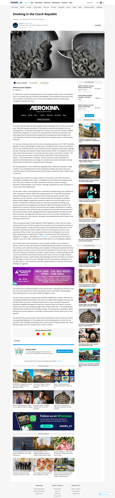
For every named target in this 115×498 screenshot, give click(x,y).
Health (69, 7)
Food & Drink (37, 7)
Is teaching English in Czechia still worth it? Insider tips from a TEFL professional (22, 453)
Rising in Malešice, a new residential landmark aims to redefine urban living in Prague (42, 453)
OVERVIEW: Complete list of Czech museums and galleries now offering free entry (22, 385)
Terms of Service (75, 489)
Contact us (58, 493)
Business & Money (89, 7)
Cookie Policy (76, 493)
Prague (22, 7)
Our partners (57, 496)
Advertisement (70, 103)
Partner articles (43, 434)
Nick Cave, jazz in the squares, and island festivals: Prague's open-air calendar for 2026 (89, 365)
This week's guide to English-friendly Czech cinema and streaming (41, 406)
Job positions (39, 493)
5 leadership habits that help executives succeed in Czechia (21, 473)
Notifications (44, 83)
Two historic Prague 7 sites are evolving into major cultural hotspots (42, 385)
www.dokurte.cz (43, 237)
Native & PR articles (39, 491)
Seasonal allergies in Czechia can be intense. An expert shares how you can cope (63, 453)
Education (61, 7)
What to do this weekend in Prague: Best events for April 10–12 (63, 385)
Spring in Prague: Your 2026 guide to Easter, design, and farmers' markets (88, 305)
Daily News (15, 7)
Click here (60, 361)
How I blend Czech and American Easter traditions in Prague (42, 473)
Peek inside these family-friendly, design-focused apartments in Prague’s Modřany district (63, 474)
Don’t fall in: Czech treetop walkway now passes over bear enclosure (62, 406)
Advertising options (39, 489)
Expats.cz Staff (28, 23)
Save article (33, 83)
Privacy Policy (76, 491)
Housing (53, 7)
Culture (28, 7)
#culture (17, 341)
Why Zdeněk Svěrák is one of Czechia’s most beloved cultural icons (88, 344)
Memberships (57, 489)
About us (57, 491)
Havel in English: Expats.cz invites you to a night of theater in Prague (22, 406)
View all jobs (89, 115)
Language (99, 7)
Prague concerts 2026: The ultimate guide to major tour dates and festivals (89, 200)
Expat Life (46, 7)
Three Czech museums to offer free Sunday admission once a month (88, 220)
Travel (80, 7)
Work (74, 7)
